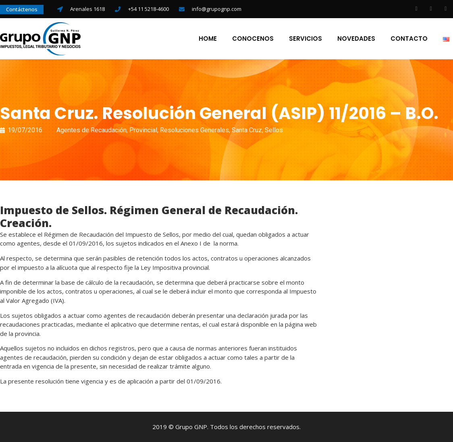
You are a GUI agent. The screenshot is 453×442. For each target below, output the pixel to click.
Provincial (143, 130)
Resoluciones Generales (194, 130)
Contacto (409, 39)
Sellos (274, 130)
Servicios (305, 39)
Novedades (356, 39)
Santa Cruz (247, 130)
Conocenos (253, 39)
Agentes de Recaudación (91, 130)
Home (208, 39)
